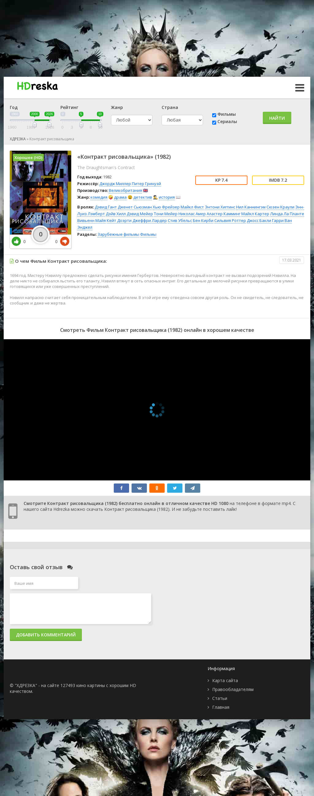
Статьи (219, 698)
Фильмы (226, 114)
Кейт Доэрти (119, 220)
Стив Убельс (180, 220)
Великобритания (125, 190)
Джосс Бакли (259, 220)
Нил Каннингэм (251, 207)
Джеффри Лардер (149, 220)
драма (120, 197)
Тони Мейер (166, 213)
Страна (170, 107)
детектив (142, 197)
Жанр (117, 107)
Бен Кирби (203, 220)
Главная (220, 707)
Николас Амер (192, 213)
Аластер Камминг (223, 213)
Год (14, 107)
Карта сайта (225, 680)
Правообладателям (233, 689)
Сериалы (227, 121)
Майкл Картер (255, 213)
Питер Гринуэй (146, 183)
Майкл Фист (192, 207)
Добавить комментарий (46, 635)
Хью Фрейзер (166, 207)
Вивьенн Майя (91, 220)
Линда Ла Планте (287, 213)
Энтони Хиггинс (220, 207)
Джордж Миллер (115, 183)
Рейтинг (69, 107)
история (167, 197)
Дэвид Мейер (140, 213)
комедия (98, 197)
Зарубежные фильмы (118, 234)
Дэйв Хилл (116, 213)
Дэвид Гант (106, 207)
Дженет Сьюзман (135, 207)
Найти (277, 118)
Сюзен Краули (280, 207)
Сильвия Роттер (230, 220)
